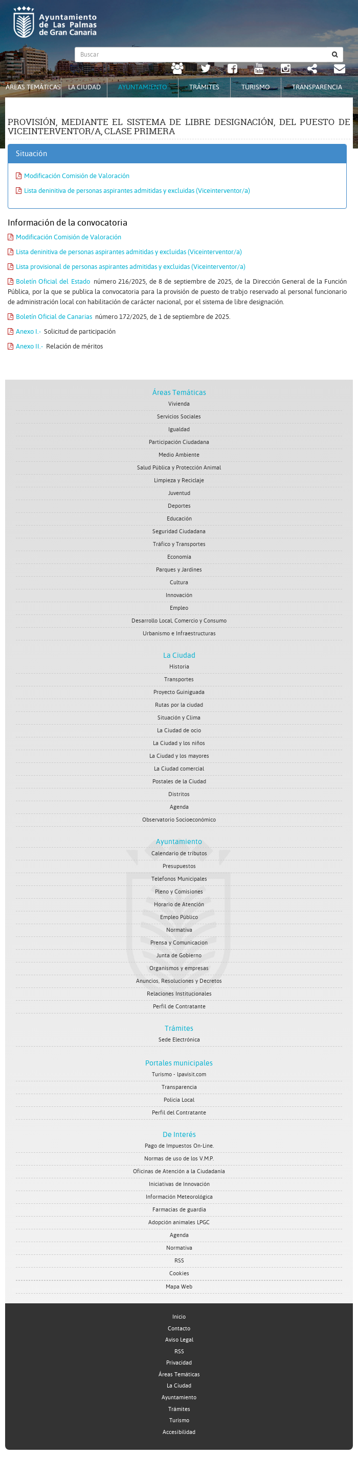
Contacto (179, 1328)
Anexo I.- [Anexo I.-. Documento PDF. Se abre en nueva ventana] (24, 331)
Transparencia (179, 1087)
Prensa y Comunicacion (179, 942)
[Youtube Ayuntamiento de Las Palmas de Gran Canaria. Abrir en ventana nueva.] (259, 70)
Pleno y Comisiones (179, 891)
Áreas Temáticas (179, 392)
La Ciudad (179, 655)
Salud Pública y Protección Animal (179, 467)
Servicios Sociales (179, 416)
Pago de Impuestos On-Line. (179, 1146)
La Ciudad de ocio (179, 730)
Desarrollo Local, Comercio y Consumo (179, 620)
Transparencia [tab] (317, 87)
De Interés (179, 1134)
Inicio (179, 1317)
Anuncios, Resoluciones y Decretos (179, 981)
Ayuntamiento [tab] (142, 87)
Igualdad (179, 429)
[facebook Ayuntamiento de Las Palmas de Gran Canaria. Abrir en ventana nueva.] (232, 70)
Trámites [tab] (204, 87)
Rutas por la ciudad (179, 705)
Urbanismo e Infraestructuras (179, 633)
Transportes (179, 679)
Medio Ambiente (179, 455)
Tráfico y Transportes (179, 544)
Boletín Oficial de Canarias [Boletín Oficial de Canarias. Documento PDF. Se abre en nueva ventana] (50, 316)
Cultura (179, 582)
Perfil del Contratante (179, 1112)
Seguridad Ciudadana (179, 531)
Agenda (179, 807)
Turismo (179, 1420)
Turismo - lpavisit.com (179, 1074)
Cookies (179, 1273)
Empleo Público (179, 917)
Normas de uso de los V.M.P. (179, 1158)
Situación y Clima (179, 717)
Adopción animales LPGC (179, 1222)
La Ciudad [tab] (84, 87)
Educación (179, 518)
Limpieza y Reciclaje (179, 480)
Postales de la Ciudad (179, 781)
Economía (179, 557)
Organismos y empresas (179, 968)
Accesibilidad (179, 1432)
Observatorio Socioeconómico (179, 819)
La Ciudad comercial (179, 768)
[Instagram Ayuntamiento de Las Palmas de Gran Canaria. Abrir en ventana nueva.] (285, 70)
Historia (179, 666)
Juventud (179, 493)
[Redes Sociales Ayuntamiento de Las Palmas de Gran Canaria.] (312, 70)
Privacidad (179, 1362)
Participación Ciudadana (179, 442)
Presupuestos (179, 866)
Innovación (179, 595)
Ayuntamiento (179, 841)
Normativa (179, 930)
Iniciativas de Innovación (179, 1184)
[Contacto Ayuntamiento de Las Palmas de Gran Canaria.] (339, 70)
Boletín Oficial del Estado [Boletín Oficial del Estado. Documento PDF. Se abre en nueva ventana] (49, 281)
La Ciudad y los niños (179, 743)
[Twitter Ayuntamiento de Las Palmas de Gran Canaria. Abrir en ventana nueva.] (205, 70)
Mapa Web (179, 1286)
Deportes (179, 506)
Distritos (179, 794)
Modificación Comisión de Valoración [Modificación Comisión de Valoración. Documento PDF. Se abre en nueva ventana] (72, 176)
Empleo (179, 608)
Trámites (179, 1028)
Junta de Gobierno (179, 955)
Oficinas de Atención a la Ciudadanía (179, 1171)
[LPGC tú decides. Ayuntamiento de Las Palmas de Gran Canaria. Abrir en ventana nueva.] (177, 70)
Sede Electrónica (179, 1039)
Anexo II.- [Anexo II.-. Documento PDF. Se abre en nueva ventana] (25, 346)
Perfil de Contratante (179, 1006)
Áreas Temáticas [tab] (33, 87)
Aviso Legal (179, 1340)
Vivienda (179, 404)
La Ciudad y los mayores (179, 756)
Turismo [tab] (255, 87)
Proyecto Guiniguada (179, 692)
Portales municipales (179, 1063)
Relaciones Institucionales (179, 994)
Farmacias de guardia (179, 1209)
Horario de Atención (179, 904)
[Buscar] (335, 54)
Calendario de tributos (179, 853)
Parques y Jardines (179, 569)
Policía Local (179, 1100)
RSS (179, 1260)
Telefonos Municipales (179, 879)
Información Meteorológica (179, 1197)
